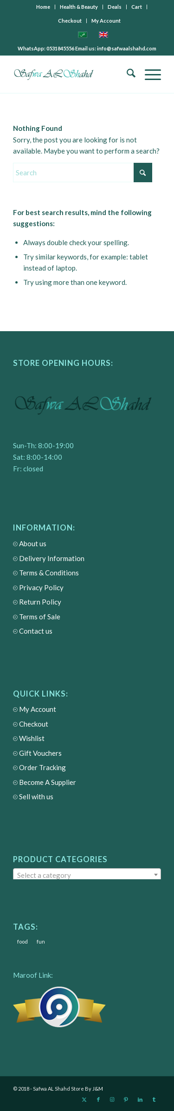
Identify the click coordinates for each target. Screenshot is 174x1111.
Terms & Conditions (46, 573)
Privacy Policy (38, 587)
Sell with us (33, 796)
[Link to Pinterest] (126, 1099)
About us (29, 543)
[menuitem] (43, 7)
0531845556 (60, 48)
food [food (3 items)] (22, 941)
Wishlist (29, 738)
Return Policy (37, 602)
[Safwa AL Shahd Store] (72, 74)
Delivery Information (48, 558)
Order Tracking (39, 767)
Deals (115, 7)
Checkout (70, 21)
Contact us (32, 631)
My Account (106, 21)
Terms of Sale (36, 617)
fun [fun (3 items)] (41, 941)
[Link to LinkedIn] (140, 1099)
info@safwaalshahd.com (126, 48)
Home (43, 7)
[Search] (126, 74)
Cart (136, 7)
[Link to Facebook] (98, 1099)
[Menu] (148, 74)
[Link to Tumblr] (154, 1099)
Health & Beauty (79, 7)
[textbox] (87, 875)
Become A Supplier (44, 782)
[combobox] (87, 874)
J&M (97, 1089)
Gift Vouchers (37, 753)
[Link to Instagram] (112, 1099)
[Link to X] (84, 1099)
